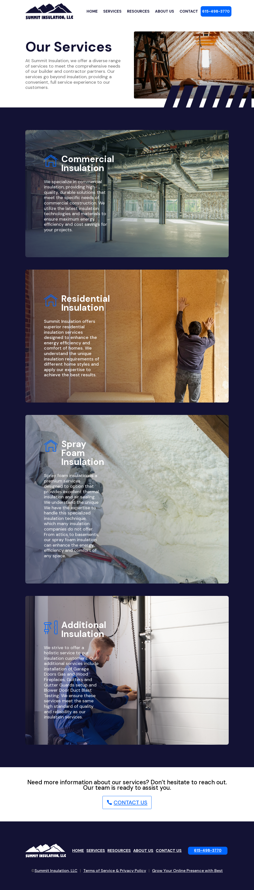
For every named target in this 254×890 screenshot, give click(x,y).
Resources (138, 11)
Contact (189, 11)
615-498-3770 (216, 11)
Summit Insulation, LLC (55, 870)
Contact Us (130, 802)
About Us (164, 11)
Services (112, 11)
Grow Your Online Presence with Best (187, 870)
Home (92, 11)
